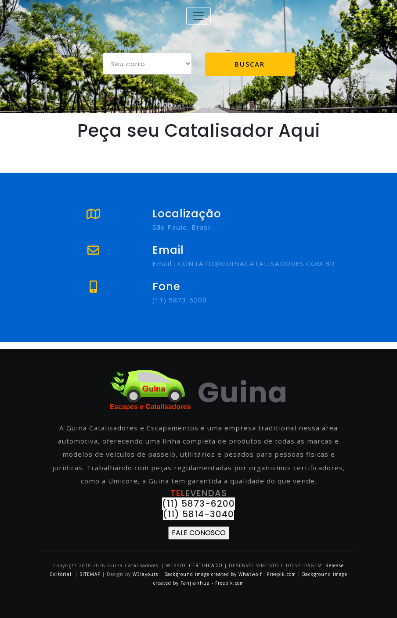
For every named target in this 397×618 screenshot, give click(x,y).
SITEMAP (90, 574)
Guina (199, 392)
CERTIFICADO (206, 565)
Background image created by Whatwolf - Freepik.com (230, 574)
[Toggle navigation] (198, 16)
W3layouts (146, 574)
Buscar (250, 64)
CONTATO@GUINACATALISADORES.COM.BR (256, 263)
